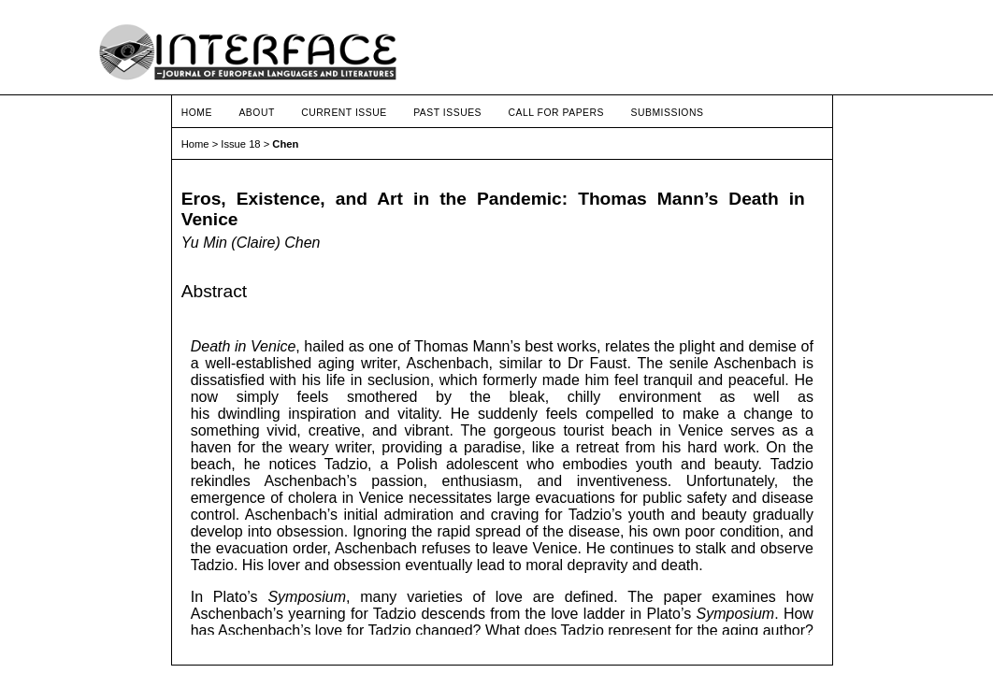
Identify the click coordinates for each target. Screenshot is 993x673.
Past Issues (447, 112)
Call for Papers (557, 112)
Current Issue (343, 112)
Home (196, 112)
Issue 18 (240, 144)
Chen (285, 144)
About (256, 112)
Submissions (666, 112)
